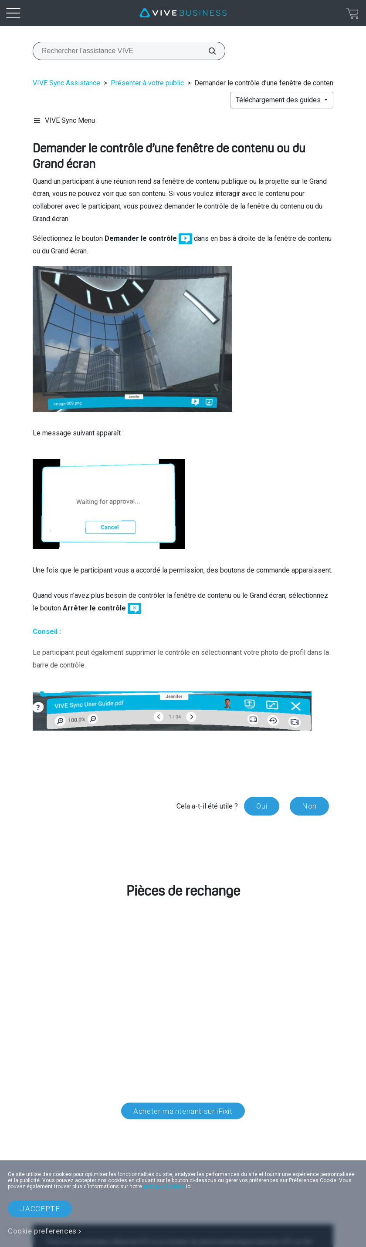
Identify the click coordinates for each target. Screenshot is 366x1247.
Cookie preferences (42, 1231)
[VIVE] (183, 13)
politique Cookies (164, 1186)
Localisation (183, 1150)
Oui (261, 806)
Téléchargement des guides (279, 100)
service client (97, 977)
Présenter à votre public (147, 83)
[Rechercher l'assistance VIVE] (207, 51)
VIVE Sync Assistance (66, 83)
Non (309, 806)
